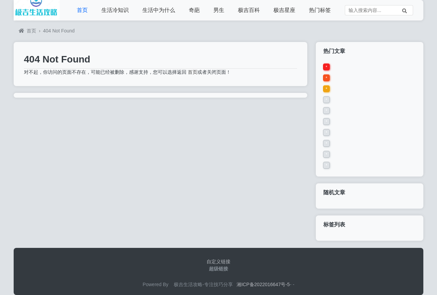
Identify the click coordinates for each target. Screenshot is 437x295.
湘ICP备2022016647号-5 (263, 284)
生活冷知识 (115, 10)
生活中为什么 (158, 10)
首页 (82, 10)
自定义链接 (218, 261)
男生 (218, 10)
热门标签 (320, 10)
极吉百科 (249, 10)
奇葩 (194, 10)
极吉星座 (284, 10)
